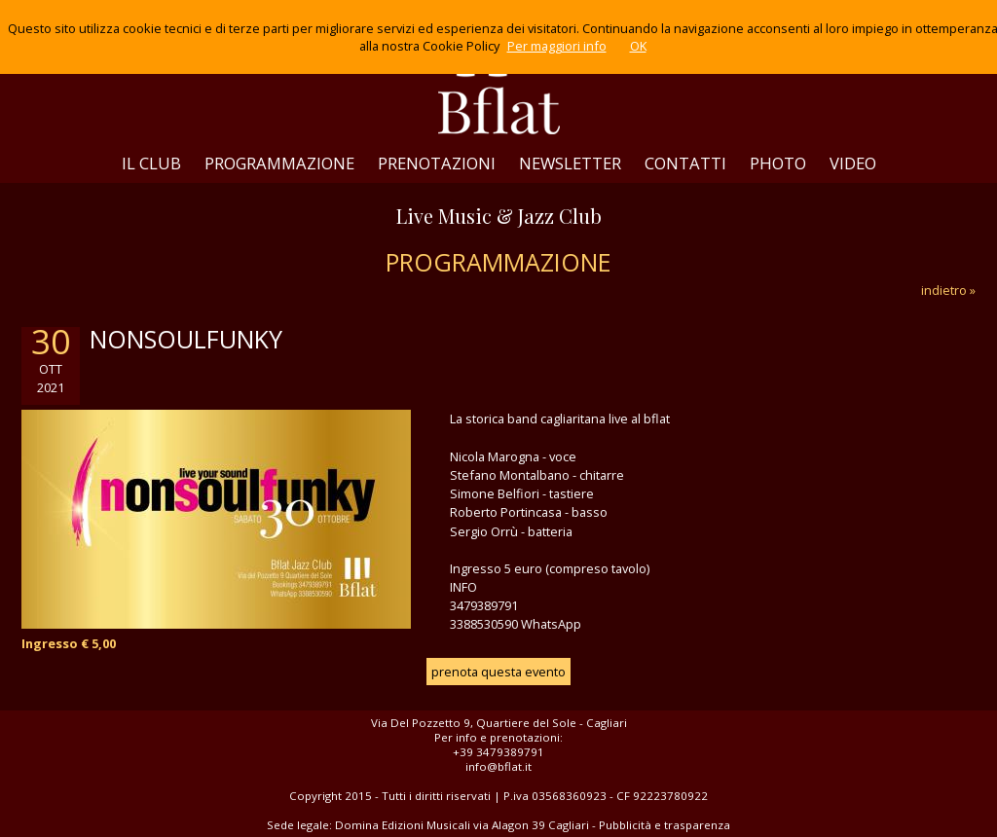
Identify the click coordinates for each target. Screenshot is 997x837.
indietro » (948, 290)
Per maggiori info (557, 46)
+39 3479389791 (498, 752)
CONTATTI (685, 163)
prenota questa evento (498, 671)
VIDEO (853, 163)
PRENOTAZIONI (437, 163)
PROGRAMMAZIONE (279, 163)
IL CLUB (151, 163)
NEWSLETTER (570, 163)
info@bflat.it (498, 766)
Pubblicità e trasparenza (664, 825)
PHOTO (778, 163)
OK (638, 46)
